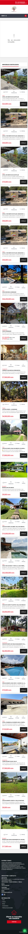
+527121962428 (21, 3)
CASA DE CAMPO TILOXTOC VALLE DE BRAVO (13, 604)
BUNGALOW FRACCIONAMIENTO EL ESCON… (13, 839)
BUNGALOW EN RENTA (8, 487)
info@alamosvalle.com (6, 892)
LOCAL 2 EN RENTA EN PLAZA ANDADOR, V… (13, 253)
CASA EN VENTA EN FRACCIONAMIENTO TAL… (14, 644)
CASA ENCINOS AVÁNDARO (9, 292)
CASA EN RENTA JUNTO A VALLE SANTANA (13, 800)
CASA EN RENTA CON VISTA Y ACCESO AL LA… (14, 683)
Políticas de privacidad (7, 907)
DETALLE (23, 104)
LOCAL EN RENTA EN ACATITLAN (10, 96)
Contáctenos (5, 905)
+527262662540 (21, 2)
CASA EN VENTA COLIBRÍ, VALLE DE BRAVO (13, 526)
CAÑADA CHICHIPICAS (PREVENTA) (11, 370)
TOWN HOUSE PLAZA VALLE (9, 761)
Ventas (4, 901)
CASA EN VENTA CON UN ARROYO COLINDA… (13, 448)
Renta (3, 903)
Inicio (3, 899)
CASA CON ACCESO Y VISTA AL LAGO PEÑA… (13, 565)
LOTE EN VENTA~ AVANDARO (9, 409)
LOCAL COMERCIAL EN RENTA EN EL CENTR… (13, 722)
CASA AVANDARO (6, 331)
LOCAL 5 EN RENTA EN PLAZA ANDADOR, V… (13, 214)
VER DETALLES (14, 79)
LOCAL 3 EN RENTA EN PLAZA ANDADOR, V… (13, 135)
